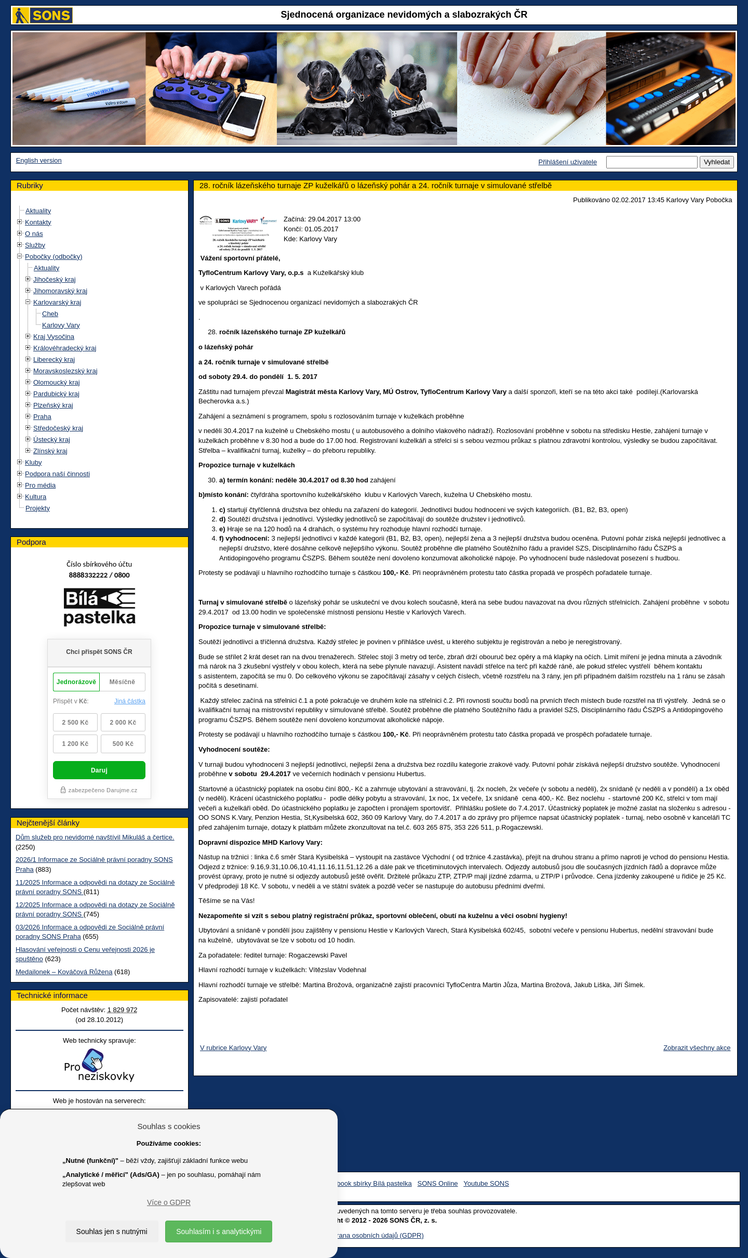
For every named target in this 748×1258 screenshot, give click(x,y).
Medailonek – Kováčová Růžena (64, 972)
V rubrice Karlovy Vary (233, 1048)
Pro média (40, 485)
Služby (35, 245)
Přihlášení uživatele (567, 162)
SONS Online (438, 1183)
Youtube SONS (486, 1183)
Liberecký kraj (54, 359)
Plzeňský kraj (53, 405)
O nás (34, 234)
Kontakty (38, 222)
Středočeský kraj (58, 428)
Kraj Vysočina (53, 336)
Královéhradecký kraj (64, 348)
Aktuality (38, 211)
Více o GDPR (169, 1202)
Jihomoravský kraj (60, 291)
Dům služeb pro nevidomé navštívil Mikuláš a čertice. (95, 837)
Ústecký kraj (51, 439)
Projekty (37, 508)
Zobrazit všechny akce (696, 1048)
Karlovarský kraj (57, 302)
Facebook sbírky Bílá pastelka (366, 1183)
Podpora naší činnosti (57, 474)
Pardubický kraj (56, 394)
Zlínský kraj (50, 451)
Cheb (50, 314)
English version (39, 160)
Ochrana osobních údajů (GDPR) (373, 1235)
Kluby (33, 462)
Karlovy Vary (61, 325)
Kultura (35, 497)
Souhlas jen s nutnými (112, 1231)
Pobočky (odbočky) (54, 256)
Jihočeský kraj (54, 279)
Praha (42, 417)
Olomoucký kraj (56, 382)
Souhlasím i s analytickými (218, 1231)
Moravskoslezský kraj (65, 371)
